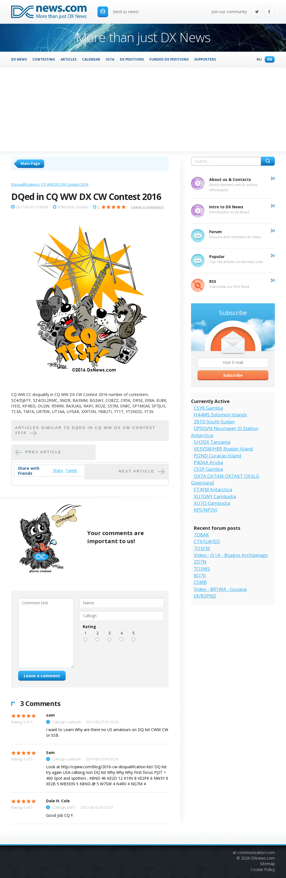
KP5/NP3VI (205, 510)
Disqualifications (25, 184)
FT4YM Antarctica (213, 489)
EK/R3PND (205, 596)
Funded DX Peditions (169, 59)
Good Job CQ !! (59, 815)
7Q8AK (201, 534)
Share (58, 470)
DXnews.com (263, 858)
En (268, 59)
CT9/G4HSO (207, 541)
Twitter (257, 12)
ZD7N (200, 562)
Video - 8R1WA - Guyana (220, 589)
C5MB (200, 582)
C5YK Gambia (208, 408)
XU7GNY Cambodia (215, 496)
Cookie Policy (263, 869)
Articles (69, 59)
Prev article (43, 452)
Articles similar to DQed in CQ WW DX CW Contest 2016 (85, 430)
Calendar (91, 59)
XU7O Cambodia (212, 503)
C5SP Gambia (208, 469)
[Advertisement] (143, 109)
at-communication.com (254, 852)
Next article (136, 471)
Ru (258, 59)
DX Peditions (132, 59)
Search (268, 161)
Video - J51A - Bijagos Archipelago (231, 555)
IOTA (110, 59)
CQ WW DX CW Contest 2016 (64, 184)
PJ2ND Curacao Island (217, 455)
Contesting (43, 59)
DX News (19, 59)
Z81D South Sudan (214, 421)
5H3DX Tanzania (212, 442)
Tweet (71, 470)
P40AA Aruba (208, 462)
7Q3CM (202, 548)
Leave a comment (147, 206)
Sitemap (267, 863)
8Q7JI (200, 575)
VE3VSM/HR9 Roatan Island (223, 448)
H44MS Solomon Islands (220, 414)
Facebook (269, 12)
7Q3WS (202, 569)
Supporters (205, 59)
